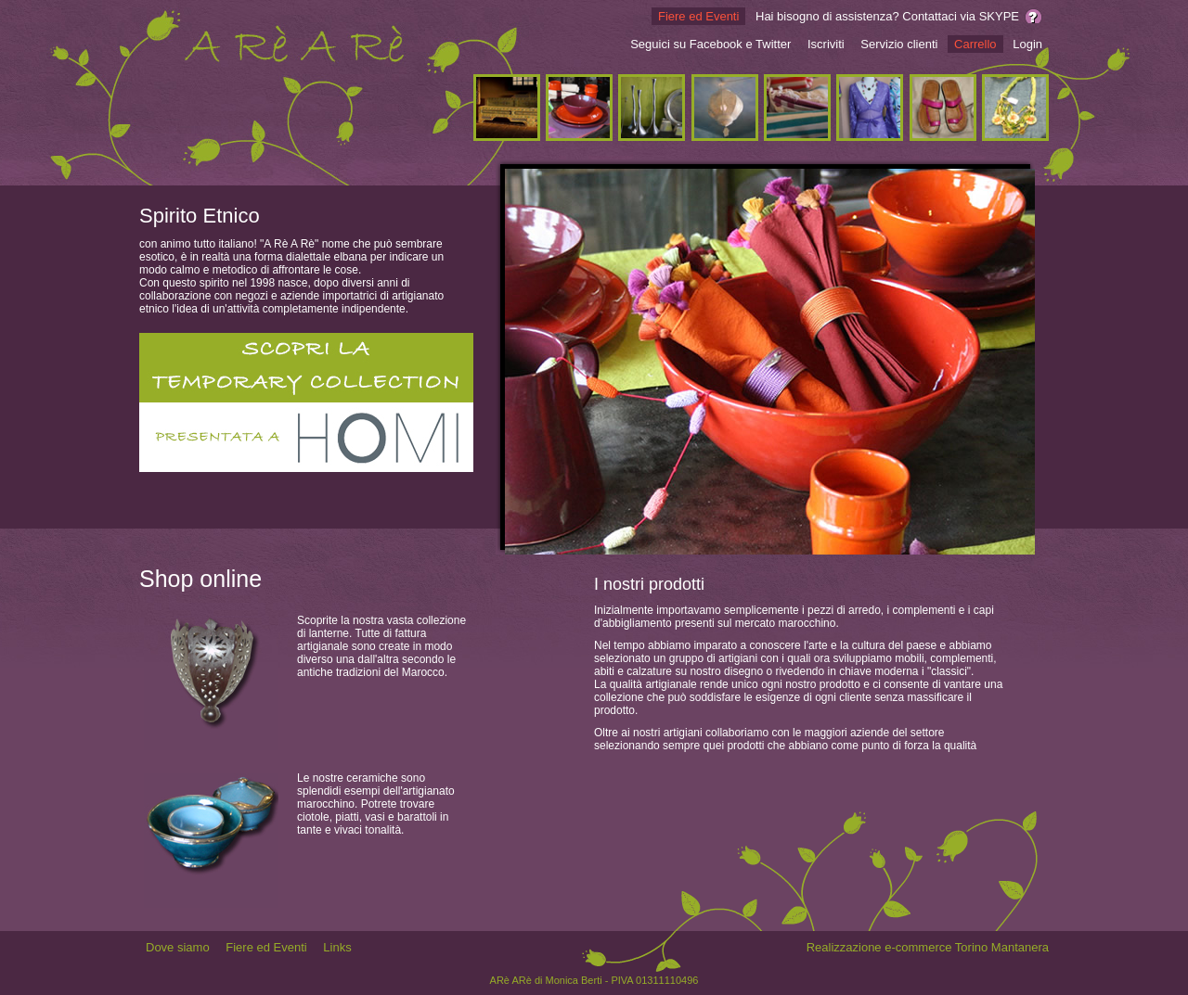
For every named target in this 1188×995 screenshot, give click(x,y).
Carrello (975, 44)
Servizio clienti (898, 44)
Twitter (773, 44)
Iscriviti (826, 44)
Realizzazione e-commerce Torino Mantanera (928, 947)
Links (337, 947)
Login (1027, 44)
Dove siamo (178, 947)
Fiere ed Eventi (698, 16)
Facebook (716, 44)
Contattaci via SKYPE (960, 16)
